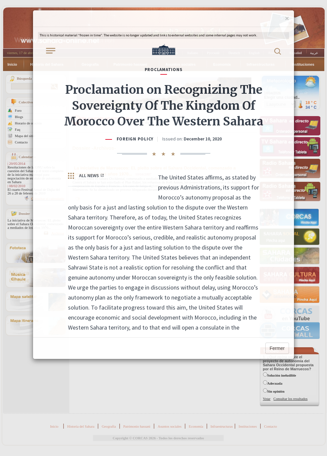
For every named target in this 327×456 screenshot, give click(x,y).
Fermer (277, 348)
